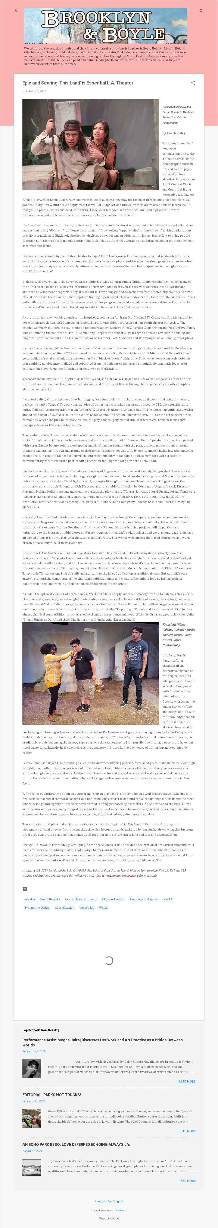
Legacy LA (87, 907)
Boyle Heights (50, 899)
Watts (103, 907)
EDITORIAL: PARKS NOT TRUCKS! (51, 1095)
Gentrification (64, 907)
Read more (187, 1081)
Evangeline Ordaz (36, 907)
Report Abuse (109, 1218)
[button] (193, 83)
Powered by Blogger (109, 1201)
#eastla (29, 899)
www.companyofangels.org (120, 875)
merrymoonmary (118, 1210)
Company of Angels (143, 899)
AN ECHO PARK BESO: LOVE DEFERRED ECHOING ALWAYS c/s (76, 1144)
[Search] (201, 11)
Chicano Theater (113, 899)
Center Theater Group (81, 899)
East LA (167, 899)
